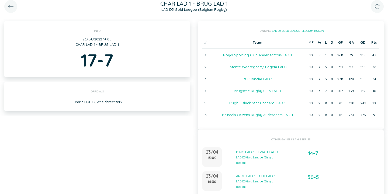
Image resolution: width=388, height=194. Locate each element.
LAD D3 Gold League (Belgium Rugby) (298, 31)
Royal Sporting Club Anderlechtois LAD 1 (257, 55)
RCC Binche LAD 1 (257, 79)
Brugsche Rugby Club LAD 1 (257, 91)
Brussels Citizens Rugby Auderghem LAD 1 (257, 115)
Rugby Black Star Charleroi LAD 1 (257, 103)
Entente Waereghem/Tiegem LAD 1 (257, 67)
